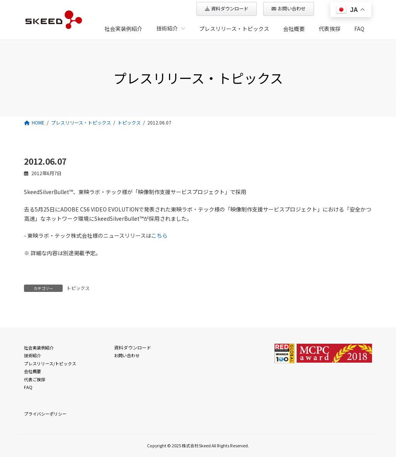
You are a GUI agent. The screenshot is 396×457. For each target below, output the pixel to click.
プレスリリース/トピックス (50, 363)
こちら (159, 235)
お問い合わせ (127, 355)
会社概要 (32, 371)
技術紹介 (32, 355)
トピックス (78, 288)
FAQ (28, 387)
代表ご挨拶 (34, 379)
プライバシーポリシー (45, 414)
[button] (226, 9)
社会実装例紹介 (39, 347)
